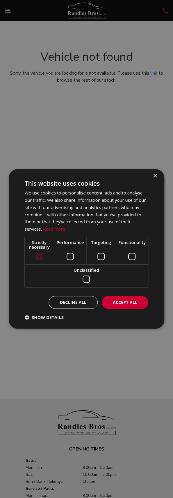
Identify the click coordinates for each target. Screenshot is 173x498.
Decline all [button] (72, 302)
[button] (44, 317)
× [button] (155, 176)
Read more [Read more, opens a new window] (54, 229)
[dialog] (87, 249)
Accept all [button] (125, 302)
